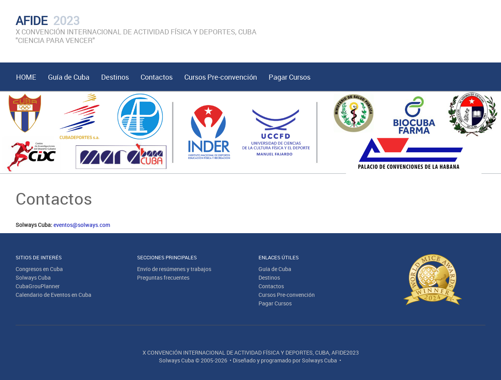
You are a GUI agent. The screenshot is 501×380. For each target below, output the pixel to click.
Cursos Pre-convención (220, 77)
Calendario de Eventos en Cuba (53, 294)
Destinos (115, 77)
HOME (26, 77)
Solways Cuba (33, 277)
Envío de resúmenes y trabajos (174, 269)
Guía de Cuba (68, 77)
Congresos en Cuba (39, 269)
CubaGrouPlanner (38, 286)
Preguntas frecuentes (163, 277)
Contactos (157, 77)
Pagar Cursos (289, 77)
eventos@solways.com (81, 224)
